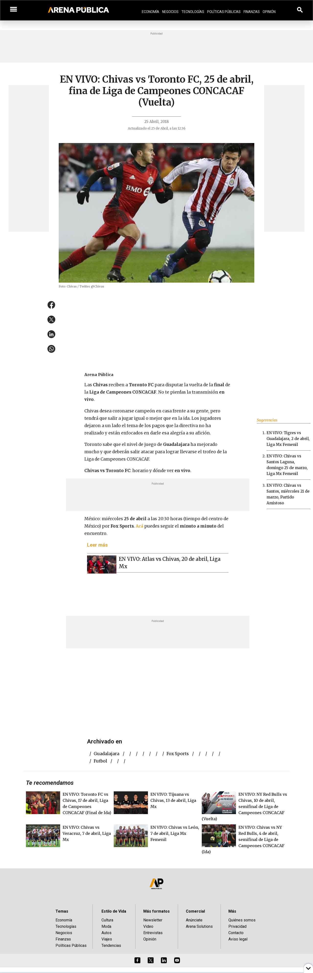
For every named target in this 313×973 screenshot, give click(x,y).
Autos (106, 932)
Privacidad (237, 926)
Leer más (97, 545)
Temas (62, 911)
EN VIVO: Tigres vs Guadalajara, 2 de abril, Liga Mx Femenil (288, 439)
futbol (100, 761)
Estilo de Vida (113, 911)
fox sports (178, 753)
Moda (106, 926)
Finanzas (252, 12)
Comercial (195, 911)
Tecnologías (192, 12)
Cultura (107, 920)
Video (148, 926)
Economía (150, 12)
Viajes (106, 939)
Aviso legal (237, 939)
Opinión (269, 12)
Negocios (170, 12)
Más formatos (156, 911)
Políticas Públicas (224, 12)
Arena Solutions (199, 926)
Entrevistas (153, 932)
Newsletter (152, 920)
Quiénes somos (242, 920)
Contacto (236, 932)
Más (232, 911)
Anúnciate (194, 920)
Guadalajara (106, 753)
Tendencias (111, 945)
